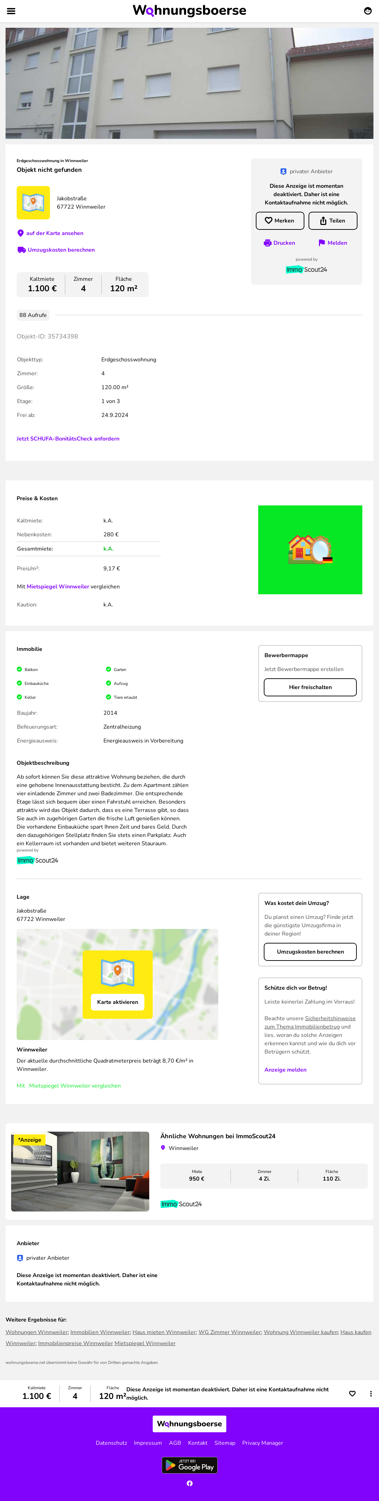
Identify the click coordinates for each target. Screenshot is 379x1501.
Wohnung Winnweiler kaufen (301, 1332)
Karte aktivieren (117, 1002)
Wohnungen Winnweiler (37, 1332)
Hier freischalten (310, 687)
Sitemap (224, 1443)
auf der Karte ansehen (54, 233)
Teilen (337, 221)
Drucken (284, 243)
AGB (175, 1443)
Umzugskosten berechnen (61, 250)
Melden (337, 243)
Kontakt (198, 1443)
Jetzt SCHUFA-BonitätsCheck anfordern (68, 439)
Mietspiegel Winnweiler (58, 586)
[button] (371, 1393)
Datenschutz (111, 1443)
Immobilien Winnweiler (100, 1332)
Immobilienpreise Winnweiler (75, 1343)
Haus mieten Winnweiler (164, 1332)
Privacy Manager (262, 1443)
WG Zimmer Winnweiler (230, 1332)
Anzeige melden (285, 1070)
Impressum (148, 1443)
